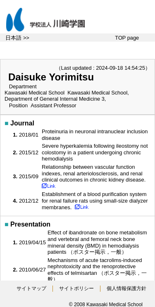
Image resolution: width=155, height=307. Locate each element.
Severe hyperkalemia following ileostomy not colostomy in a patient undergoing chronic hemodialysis (95, 152)
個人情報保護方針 (126, 288)
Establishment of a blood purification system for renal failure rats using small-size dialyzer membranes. (95, 200)
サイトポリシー (76, 288)
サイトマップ (31, 288)
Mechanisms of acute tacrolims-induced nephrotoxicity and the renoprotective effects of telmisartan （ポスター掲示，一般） (97, 270)
